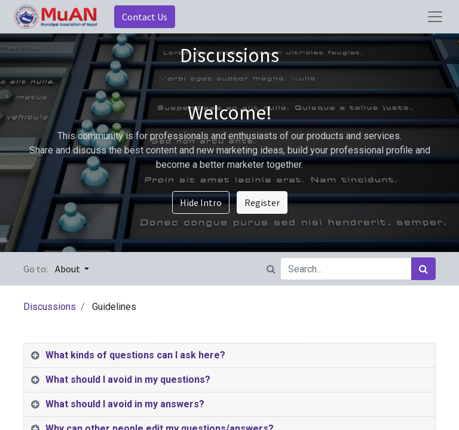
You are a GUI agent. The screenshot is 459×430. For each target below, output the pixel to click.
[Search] (423, 268)
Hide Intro (201, 202)
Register (262, 202)
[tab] (229, 355)
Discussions (49, 306)
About (68, 269)
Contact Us (144, 17)
